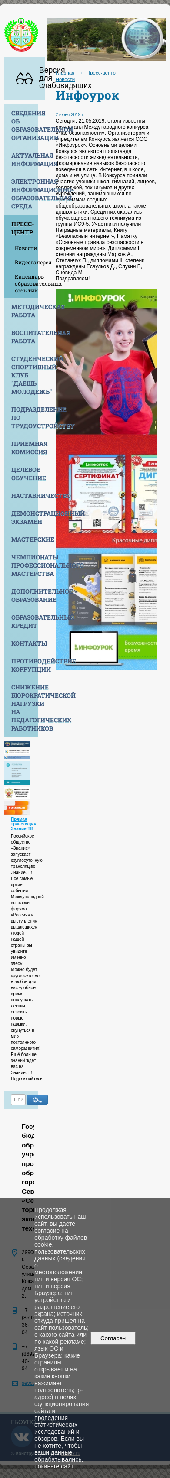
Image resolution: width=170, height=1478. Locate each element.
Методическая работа (24, 310)
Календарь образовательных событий (26, 283)
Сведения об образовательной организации (24, 125)
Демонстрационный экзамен (24, 517)
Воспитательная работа (24, 336)
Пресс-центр (22, 228)
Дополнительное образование (24, 595)
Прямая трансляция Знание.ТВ (24, 824)
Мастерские (24, 539)
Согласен (113, 1338)
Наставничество (24, 495)
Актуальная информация (24, 159)
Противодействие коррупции (24, 665)
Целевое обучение (24, 473)
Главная (65, 72)
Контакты (24, 643)
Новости (26, 247)
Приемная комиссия (24, 447)
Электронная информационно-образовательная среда (24, 193)
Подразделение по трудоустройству (24, 417)
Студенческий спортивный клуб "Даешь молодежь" (24, 375)
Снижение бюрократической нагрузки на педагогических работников (24, 707)
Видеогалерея (26, 262)
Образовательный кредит (24, 621)
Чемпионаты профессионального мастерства (24, 565)
